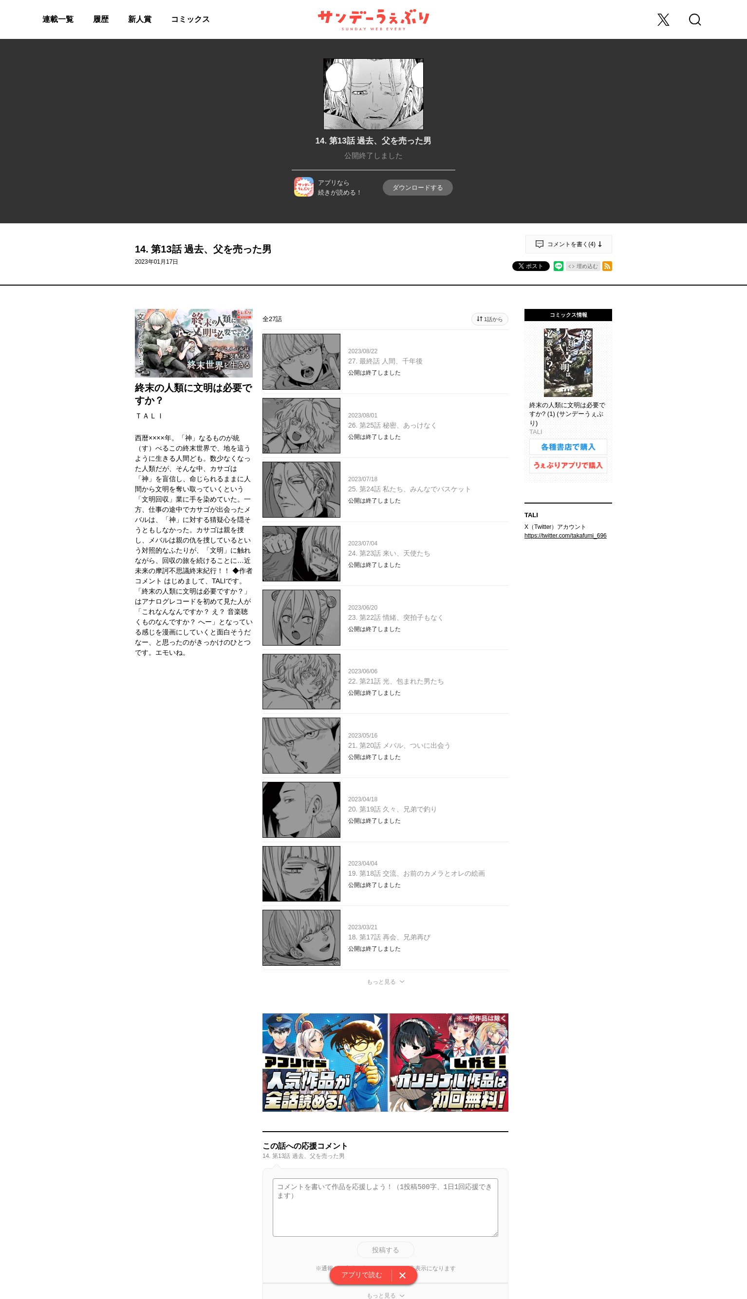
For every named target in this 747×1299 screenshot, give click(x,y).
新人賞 (139, 19)
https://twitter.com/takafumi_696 (565, 535)
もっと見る (381, 981)
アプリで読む (361, 1275)
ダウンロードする (417, 187)
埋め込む (587, 266)
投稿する (385, 1250)
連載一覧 (58, 19)
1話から (493, 319)
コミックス (190, 19)
